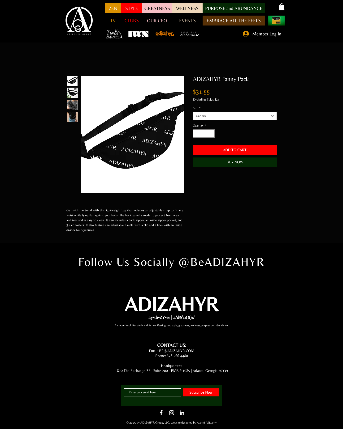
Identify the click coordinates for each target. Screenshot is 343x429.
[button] (234, 8)
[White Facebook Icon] (161, 412)
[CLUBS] (131, 20)
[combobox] (235, 116)
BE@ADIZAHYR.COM (176, 350)
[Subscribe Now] (201, 392)
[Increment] (211, 134)
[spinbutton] (203, 134)
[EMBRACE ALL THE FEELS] (234, 20)
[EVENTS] (187, 20)
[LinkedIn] (182, 412)
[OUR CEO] (157, 20)
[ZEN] (113, 8)
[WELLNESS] (187, 8)
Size (197, 108)
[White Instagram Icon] (171, 412)
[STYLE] (131, 8)
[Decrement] (196, 134)
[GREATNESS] (157, 8)
